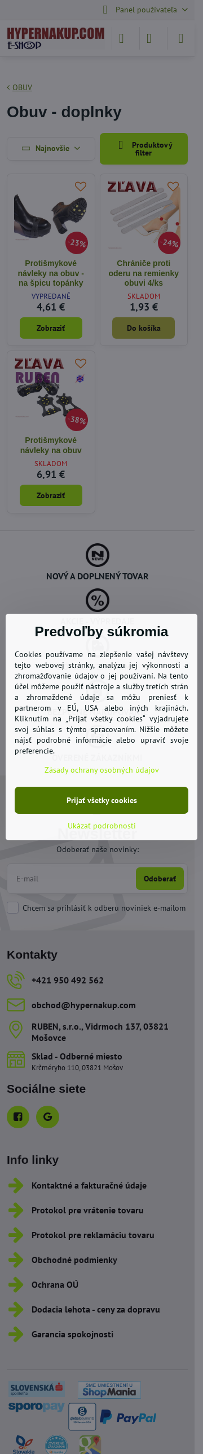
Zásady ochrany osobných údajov (102, 770)
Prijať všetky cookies (102, 800)
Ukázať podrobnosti (102, 826)
